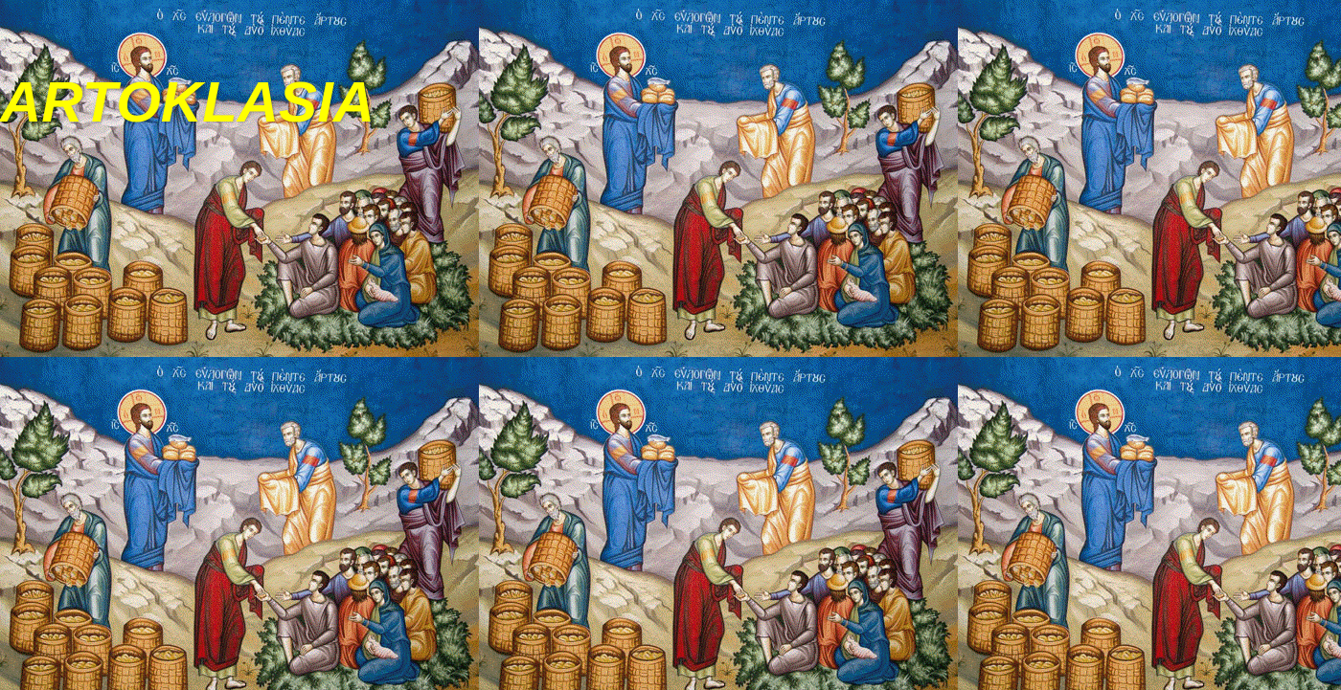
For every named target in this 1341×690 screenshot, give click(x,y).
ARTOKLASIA (187, 102)
